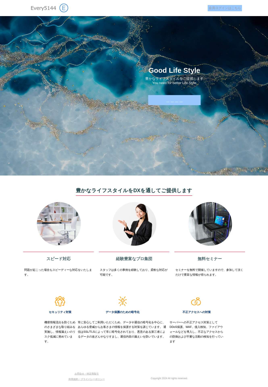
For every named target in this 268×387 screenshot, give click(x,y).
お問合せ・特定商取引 (87, 373)
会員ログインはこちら (225, 8)
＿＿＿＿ (174, 100)
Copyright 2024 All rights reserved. (169, 378)
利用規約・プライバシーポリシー (87, 379)
